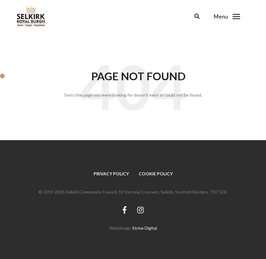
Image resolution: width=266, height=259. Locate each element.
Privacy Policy (111, 173)
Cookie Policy (156, 173)
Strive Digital (144, 228)
